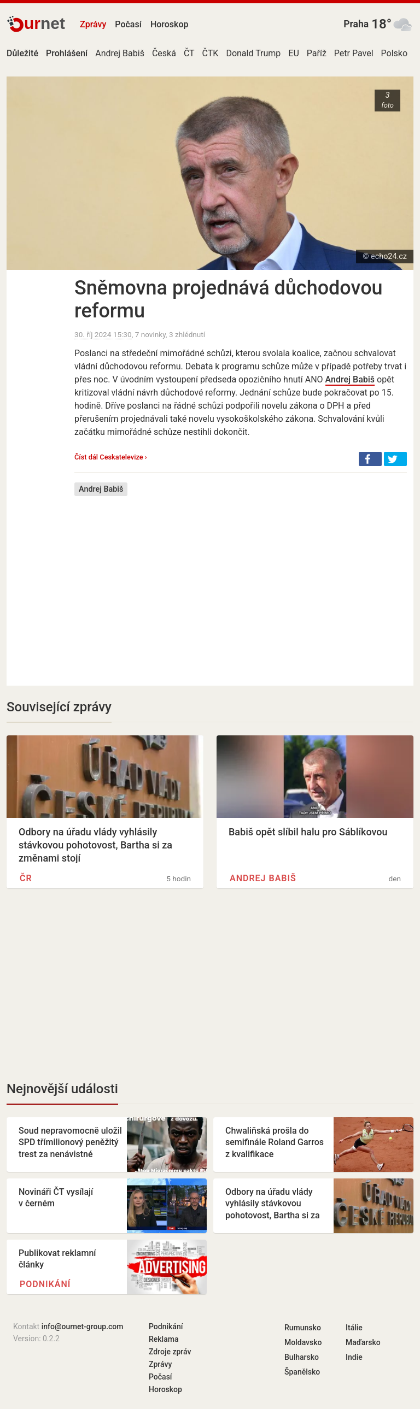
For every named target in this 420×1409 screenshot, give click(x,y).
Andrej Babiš (119, 53)
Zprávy (93, 24)
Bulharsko (301, 1357)
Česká (164, 53)
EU (293, 53)
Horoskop (169, 24)
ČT (189, 53)
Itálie (354, 1327)
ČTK (210, 53)
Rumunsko (302, 1327)
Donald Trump (253, 53)
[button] (370, 459)
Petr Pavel (354, 53)
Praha (356, 24)
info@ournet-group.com (83, 1326)
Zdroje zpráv (170, 1351)
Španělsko (302, 1371)
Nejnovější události (62, 1088)
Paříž (316, 53)
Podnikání (45, 1284)
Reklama (163, 1339)
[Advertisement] (240, 582)
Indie (354, 1357)
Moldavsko (303, 1342)
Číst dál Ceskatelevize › (110, 457)
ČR (26, 878)
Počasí (128, 24)
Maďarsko (363, 1342)
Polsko (394, 53)
